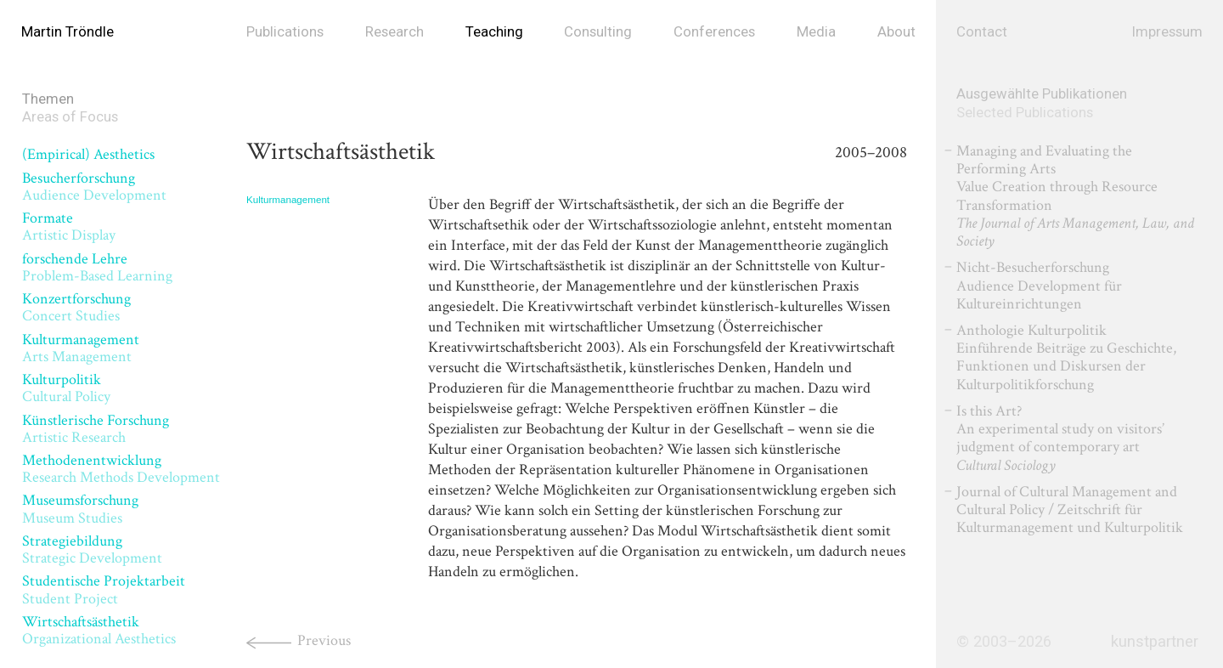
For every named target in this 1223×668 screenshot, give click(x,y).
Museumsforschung (80, 508)
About (896, 31)
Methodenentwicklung (121, 468)
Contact (981, 31)
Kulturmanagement (80, 348)
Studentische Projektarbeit (103, 589)
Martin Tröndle (67, 31)
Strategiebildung (92, 549)
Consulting (598, 31)
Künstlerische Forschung (95, 428)
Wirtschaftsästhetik (99, 630)
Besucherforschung (94, 186)
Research (394, 31)
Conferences (714, 31)
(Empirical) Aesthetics (88, 154)
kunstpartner (1154, 641)
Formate (69, 226)
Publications (285, 31)
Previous (324, 640)
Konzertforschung (76, 307)
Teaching (494, 31)
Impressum (1167, 31)
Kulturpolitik (66, 388)
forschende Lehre (97, 267)
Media (816, 31)
